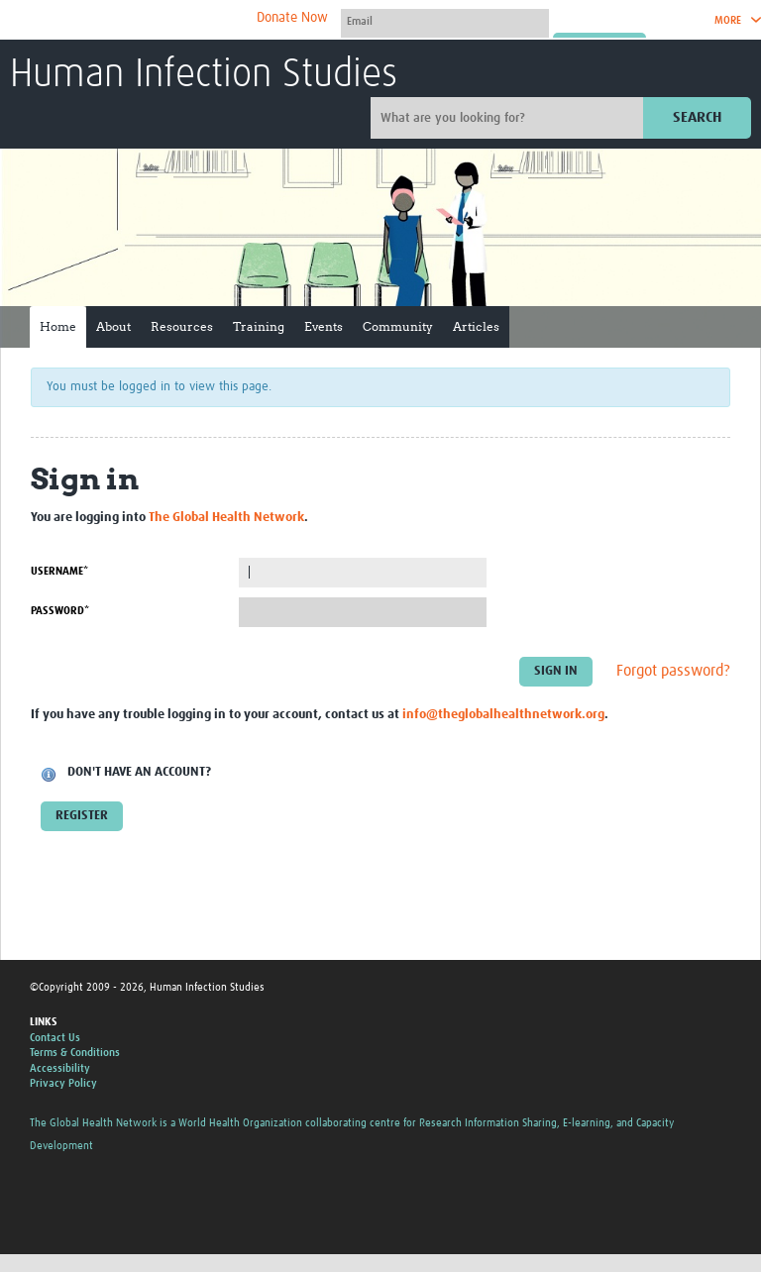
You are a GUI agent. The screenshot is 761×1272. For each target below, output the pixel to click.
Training (258, 326)
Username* (59, 571)
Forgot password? (673, 671)
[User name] (445, 21)
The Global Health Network (157, 20)
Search (697, 117)
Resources (182, 326)
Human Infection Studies (203, 75)
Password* (60, 610)
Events (323, 326)
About (113, 326)
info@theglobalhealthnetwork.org (503, 714)
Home (58, 326)
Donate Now (292, 18)
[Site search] (509, 118)
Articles (476, 326)
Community (398, 326)
